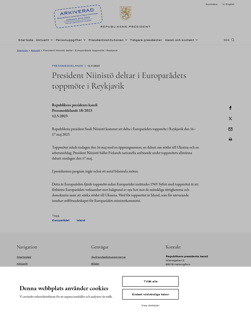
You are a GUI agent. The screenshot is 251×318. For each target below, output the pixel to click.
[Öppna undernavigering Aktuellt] (51, 39)
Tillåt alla (150, 281)
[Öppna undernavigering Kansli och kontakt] (196, 39)
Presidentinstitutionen (106, 40)
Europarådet (60, 220)
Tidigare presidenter (146, 40)
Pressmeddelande (68, 65)
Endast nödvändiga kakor (150, 294)
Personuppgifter (68, 40)
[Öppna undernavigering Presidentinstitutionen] (125, 39)
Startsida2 (24, 257)
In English (228, 4)
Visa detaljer (150, 305)
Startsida (25, 40)
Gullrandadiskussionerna (108, 257)
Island (80, 220)
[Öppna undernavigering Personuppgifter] (83, 39)
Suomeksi (211, 4)
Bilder (95, 263)
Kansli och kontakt (179, 40)
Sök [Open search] (226, 40)
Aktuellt (42, 40)
